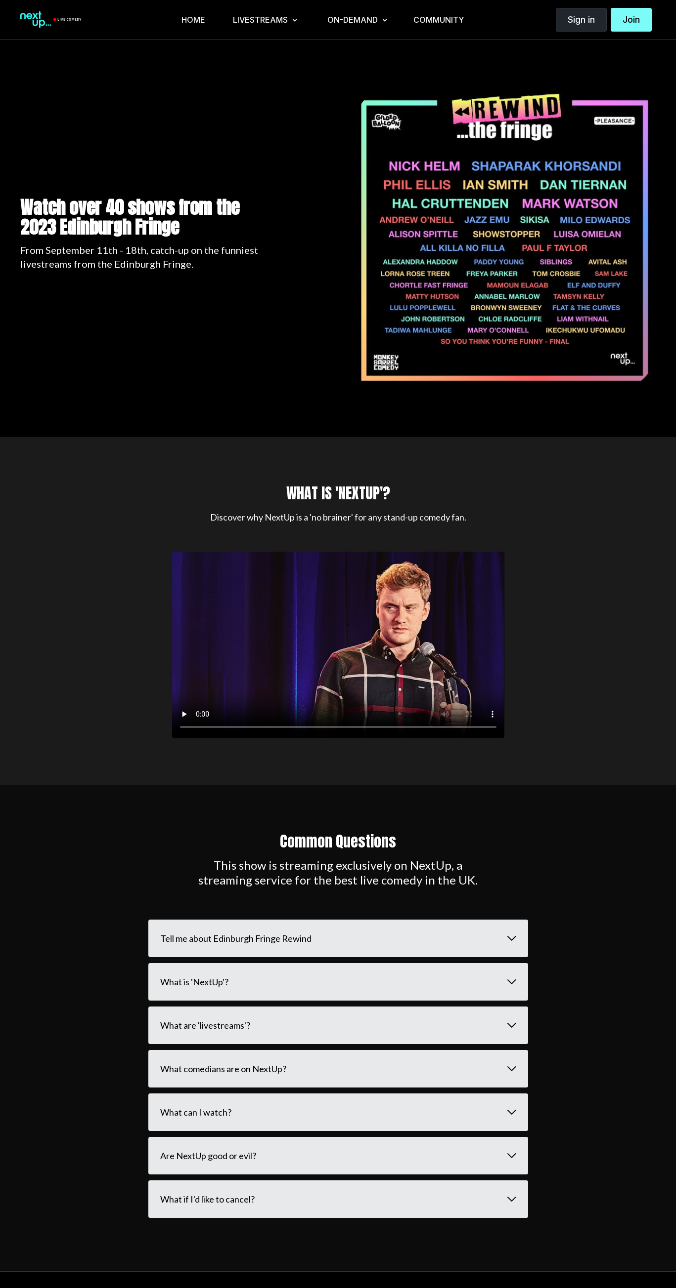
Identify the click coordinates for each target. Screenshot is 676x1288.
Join (631, 19)
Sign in (581, 19)
